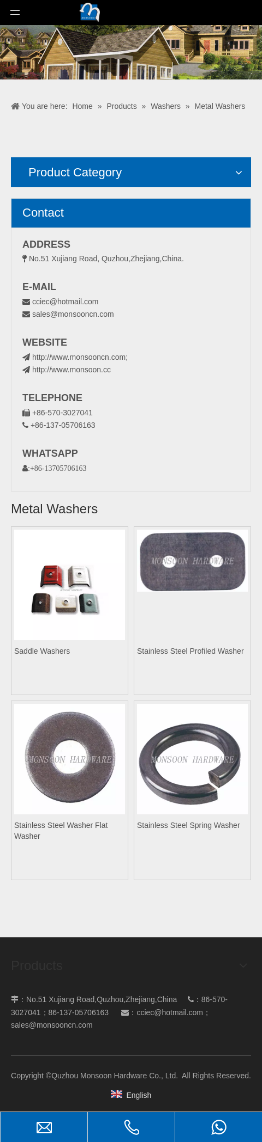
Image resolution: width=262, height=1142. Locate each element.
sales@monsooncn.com (73, 314)
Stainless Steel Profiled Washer (190, 651)
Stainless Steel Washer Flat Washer (61, 830)
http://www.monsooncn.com (79, 357)
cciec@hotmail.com (65, 301)
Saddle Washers (42, 651)
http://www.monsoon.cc (66, 369)
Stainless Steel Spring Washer (188, 825)
